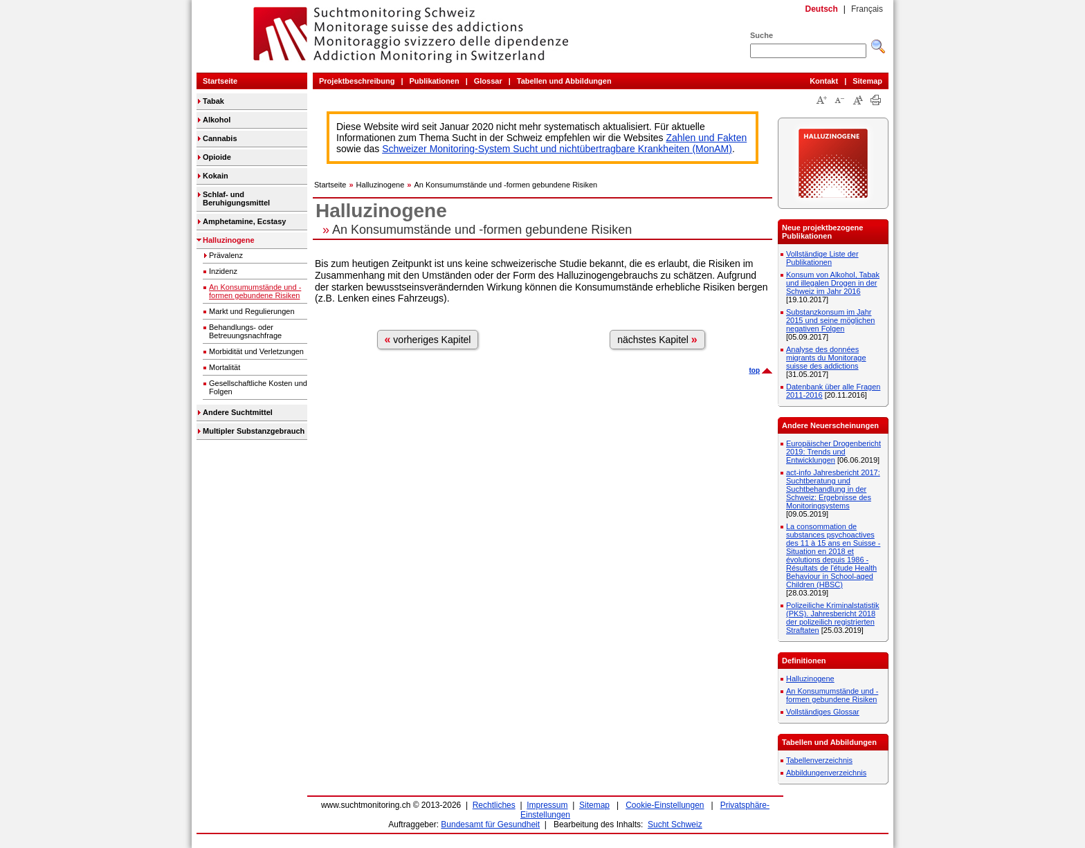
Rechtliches (494, 805)
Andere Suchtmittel (238, 412)
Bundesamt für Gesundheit (490, 824)
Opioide (217, 157)
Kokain (215, 176)
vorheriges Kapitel (428, 339)
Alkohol (216, 120)
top (754, 370)
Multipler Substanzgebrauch (253, 431)
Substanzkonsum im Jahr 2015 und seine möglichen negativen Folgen (830, 320)
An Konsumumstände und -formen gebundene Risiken (255, 291)
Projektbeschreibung (356, 81)
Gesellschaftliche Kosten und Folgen (258, 387)
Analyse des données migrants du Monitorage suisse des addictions (826, 357)
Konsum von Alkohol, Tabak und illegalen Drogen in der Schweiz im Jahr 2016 (832, 282)
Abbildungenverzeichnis (826, 772)
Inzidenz (223, 271)
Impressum (547, 805)
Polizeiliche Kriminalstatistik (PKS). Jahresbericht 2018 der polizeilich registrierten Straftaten (832, 617)
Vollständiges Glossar (822, 712)
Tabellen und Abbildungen (564, 81)
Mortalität (224, 367)
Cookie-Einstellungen (665, 805)
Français (867, 9)
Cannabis (220, 138)
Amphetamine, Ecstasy (244, 221)
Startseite (220, 81)
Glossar (488, 81)
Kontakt (824, 81)
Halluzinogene (229, 240)
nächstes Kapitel (657, 339)
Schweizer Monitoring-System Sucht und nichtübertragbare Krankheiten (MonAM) (557, 148)
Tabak (213, 101)
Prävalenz (226, 255)
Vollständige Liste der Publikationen (822, 258)
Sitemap (867, 81)
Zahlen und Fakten (706, 137)
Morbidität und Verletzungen (256, 351)
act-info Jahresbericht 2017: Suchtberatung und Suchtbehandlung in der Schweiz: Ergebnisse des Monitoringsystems (833, 489)
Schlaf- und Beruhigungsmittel (236, 198)
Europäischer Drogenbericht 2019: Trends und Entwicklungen (833, 451)
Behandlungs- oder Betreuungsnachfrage (245, 331)
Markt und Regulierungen (252, 311)
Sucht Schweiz (675, 824)
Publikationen (434, 81)
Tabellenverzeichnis (819, 760)
